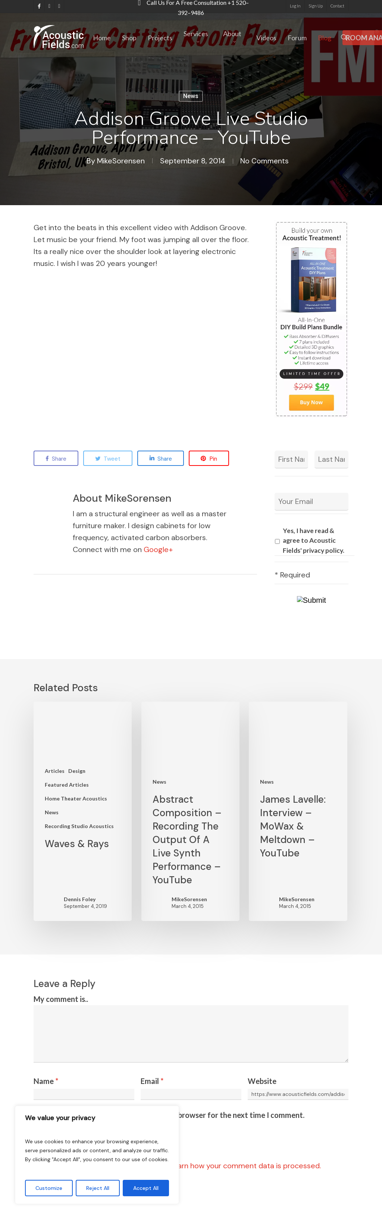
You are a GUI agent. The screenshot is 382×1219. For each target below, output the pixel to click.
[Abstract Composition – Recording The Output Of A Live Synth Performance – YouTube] (190, 811)
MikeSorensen (120, 161)
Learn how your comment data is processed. (245, 1166)
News (190, 96)
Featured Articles (67, 784)
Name (46, 1081)
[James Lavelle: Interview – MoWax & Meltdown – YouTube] (298, 811)
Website (262, 1081)
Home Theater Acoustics (76, 798)
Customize (48, 1188)
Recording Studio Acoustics (79, 826)
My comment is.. (61, 998)
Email (152, 1081)
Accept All (146, 1188)
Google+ (158, 549)
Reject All (97, 1188)
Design (76, 771)
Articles (55, 771)
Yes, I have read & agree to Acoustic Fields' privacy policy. (313, 540)
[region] (97, 1155)
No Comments (264, 161)
